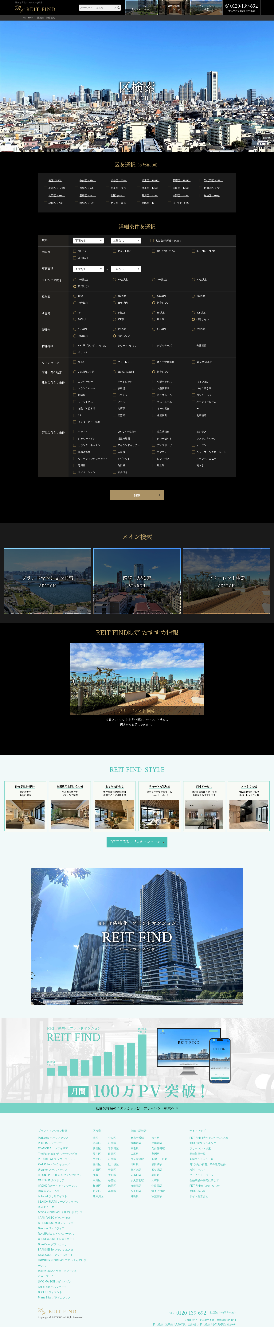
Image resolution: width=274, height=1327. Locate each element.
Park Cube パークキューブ (54, 1164)
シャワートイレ (86, 438)
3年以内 (122, 296)
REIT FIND (28, 17)
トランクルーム (86, 388)
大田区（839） (57, 195)
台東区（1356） (150, 187)
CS (79, 415)
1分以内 (82, 329)
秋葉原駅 (156, 1196)
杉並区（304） (212, 195)
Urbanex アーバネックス (52, 1169)
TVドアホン (203, 381)
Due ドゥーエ (46, 1206)
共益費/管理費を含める (166, 240)
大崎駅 (155, 1180)
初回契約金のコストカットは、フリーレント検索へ (135, 1108)
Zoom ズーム (46, 1276)
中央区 (112, 1137)
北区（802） (118, 195)
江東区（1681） (150, 180)
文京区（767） (119, 187)
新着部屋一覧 (198, 1153)
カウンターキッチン (89, 445)
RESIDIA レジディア (50, 1143)
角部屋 (121, 465)
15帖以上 (123, 279)
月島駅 (135, 1196)
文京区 (97, 1159)
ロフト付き (163, 458)
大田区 (97, 1169)
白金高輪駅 (137, 1159)
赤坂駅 (135, 1148)
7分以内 (201, 329)
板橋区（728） (57, 202)
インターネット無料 (89, 422)
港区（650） (55, 180)
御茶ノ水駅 (158, 1191)
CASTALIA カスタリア (51, 1180)
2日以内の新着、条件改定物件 (208, 1164)
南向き (200, 465)
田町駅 (135, 1164)
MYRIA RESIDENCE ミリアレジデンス (60, 1212)
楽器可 (121, 415)
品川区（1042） (57, 187)
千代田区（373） (213, 180)
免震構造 (162, 415)
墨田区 (97, 1164)
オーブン (201, 445)
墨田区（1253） (181, 187)
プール (121, 401)
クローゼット (164, 438)
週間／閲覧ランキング (203, 1143)
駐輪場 (81, 395)
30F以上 (122, 319)
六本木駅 (136, 1143)
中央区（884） (88, 180)
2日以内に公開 (86, 371)
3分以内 (122, 329)
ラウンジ (122, 395)
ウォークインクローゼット (93, 458)
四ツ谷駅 (156, 1169)
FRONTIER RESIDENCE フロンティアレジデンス (62, 1263)
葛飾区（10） (149, 202)
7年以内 (201, 296)
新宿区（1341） (181, 180)
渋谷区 (97, 1143)
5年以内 (161, 296)
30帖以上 (202, 279)
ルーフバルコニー (206, 458)
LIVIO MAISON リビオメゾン (54, 1281)
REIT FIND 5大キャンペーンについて (211, 1137)
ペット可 (83, 352)
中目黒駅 (156, 1185)
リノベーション (86, 472)
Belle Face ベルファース (52, 1286)
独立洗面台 (163, 431)
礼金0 (81, 362)
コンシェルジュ (205, 395)
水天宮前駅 (137, 1180)
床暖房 (121, 452)
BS (198, 408)
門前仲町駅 (158, 1148)
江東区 (112, 1143)
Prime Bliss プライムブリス (54, 1297)
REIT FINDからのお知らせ (205, 1185)
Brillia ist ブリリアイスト (52, 1196)
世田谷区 (113, 1164)
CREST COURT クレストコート (56, 1238)
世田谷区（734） (213, 187)
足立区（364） (119, 202)
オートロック (125, 381)
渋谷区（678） (119, 180)
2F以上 (121, 312)
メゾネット (124, 458)
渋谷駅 (155, 1137)
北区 (95, 1175)
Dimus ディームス (49, 1191)
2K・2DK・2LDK (166, 251)
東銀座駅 (136, 1185)
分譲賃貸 (201, 345)
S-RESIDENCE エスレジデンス (56, 1222)
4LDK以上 (83, 258)
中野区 (97, 1180)
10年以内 (83, 302)
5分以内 (161, 329)
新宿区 (97, 1148)
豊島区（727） (88, 195)
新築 (80, 296)
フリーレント (125, 362)
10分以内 (83, 335)
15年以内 (123, 302)
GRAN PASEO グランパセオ (54, 1217)
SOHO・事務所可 (127, 431)
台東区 (112, 1159)
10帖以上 (83, 279)
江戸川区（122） (182, 202)
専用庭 (81, 465)
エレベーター (85, 381)
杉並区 (112, 1180)
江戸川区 (98, 1196)
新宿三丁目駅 (159, 1159)
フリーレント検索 (200, 1148)
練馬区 (112, 1185)
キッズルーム (164, 395)
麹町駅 (155, 1175)
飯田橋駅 (156, 1164)
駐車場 (121, 388)
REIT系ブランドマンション (93, 345)
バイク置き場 (204, 388)
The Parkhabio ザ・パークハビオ (57, 1153)
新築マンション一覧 (201, 1159)
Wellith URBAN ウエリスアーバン (57, 1270)
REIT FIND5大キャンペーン (135, 841)
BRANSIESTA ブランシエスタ (55, 1249)
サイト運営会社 (199, 1196)
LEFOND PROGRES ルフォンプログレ (60, 1175)
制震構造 (201, 415)
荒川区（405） (150, 195)
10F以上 (201, 312)
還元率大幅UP (204, 362)
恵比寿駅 (156, 1143)
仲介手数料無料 (165, 362)
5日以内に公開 (126, 371)
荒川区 (112, 1175)
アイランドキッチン (129, 445)
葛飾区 (112, 1191)
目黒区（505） (88, 187)
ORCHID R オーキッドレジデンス (57, 1185)
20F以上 (82, 319)
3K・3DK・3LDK (206, 251)
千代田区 (113, 1148)
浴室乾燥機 (124, 438)
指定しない (84, 286)
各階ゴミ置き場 (86, 408)
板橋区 (97, 1185)
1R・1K (82, 251)
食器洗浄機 (84, 452)
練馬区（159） (88, 202)
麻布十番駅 (137, 1137)
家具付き (122, 472)
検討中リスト (198, 1169)
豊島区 (112, 1169)
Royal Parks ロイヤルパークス (56, 1233)
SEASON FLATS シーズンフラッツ (58, 1201)
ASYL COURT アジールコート (55, 1254)
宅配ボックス (164, 381)
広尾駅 (135, 1153)
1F (79, 312)
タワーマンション (127, 345)
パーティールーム (206, 401)
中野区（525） (181, 195)
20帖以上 (162, 279)
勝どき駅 (136, 1169)
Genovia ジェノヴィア (51, 1228)
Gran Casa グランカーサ (52, 1244)
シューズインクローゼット (211, 452)
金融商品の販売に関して (204, 1180)
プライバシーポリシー (203, 1175)
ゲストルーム (164, 401)
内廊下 (121, 408)
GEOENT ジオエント (50, 1292)
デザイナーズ (164, 345)
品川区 (97, 1153)
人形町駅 (136, 1175)
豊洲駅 (155, 1153)
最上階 (160, 319)
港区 (95, 1137)
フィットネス (85, 401)
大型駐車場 (163, 388)
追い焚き (201, 431)
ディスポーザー (165, 445)
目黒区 (112, 1153)
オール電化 (163, 408)
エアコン (162, 452)
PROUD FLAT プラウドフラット (56, 1159)
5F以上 (161, 312)
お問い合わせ (198, 1191)
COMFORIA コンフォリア (53, 1148)
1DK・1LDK (124, 251)
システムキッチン (206, 438)
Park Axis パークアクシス (53, 1137)
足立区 (97, 1191)
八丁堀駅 (136, 1191)
